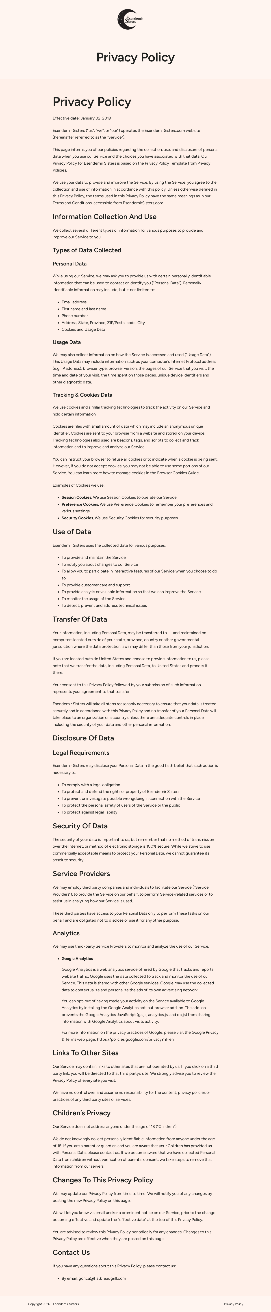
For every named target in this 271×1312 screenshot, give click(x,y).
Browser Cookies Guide (178, 472)
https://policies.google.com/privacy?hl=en (135, 1039)
